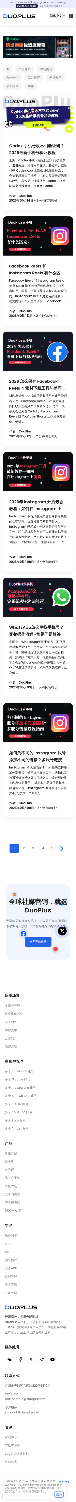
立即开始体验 (38, 944)
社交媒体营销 (14, 1016)
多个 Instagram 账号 (20, 1091)
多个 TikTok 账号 (16, 1107)
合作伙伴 (12, 77)
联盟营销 (11, 1048)
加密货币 (11, 1032)
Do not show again (51, 5)
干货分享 (55, 77)
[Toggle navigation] (71, 15)
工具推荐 (34, 77)
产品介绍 (24, 69)
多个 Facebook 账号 (19, 1074)
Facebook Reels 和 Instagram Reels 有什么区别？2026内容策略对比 (34, 269)
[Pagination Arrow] (61, 848)
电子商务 (11, 1024)
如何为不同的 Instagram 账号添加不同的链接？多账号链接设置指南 (37, 756)
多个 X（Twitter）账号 (21, 1099)
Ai (7, 69)
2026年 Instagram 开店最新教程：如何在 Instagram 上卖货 (37, 505)
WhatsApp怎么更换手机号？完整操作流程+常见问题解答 (36, 631)
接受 (59, 1494)
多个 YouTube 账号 (18, 1115)
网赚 (31, 86)
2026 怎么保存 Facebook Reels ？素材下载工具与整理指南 (37, 385)
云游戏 (9, 1040)
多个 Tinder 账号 (17, 1131)
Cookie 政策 (23, 1491)
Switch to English (26, 5)
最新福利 (12, 86)
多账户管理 (12, 1007)
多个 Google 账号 (17, 1082)
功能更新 (46, 69)
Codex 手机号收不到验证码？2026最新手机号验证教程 (36, 149)
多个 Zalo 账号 (15, 1123)
